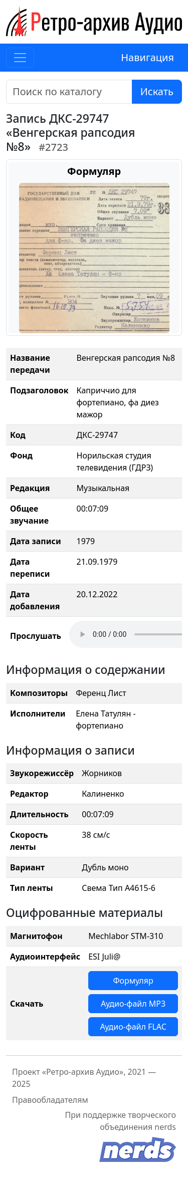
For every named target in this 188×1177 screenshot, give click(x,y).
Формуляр (133, 980)
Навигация (147, 57)
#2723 (53, 147)
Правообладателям (50, 1099)
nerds (165, 1126)
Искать (156, 91)
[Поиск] (69, 92)
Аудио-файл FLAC (133, 1026)
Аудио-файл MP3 (133, 1003)
